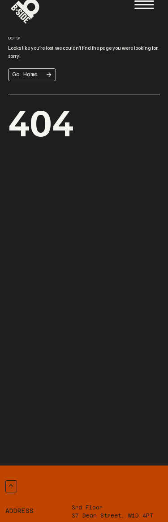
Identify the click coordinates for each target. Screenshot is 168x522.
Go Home (25, 74)
